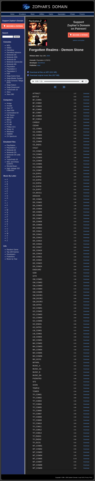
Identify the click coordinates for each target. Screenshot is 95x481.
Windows (10, 132)
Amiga (9, 103)
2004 (48, 56)
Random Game (12, 249)
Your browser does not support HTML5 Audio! (59, 80)
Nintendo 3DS (12, 57)
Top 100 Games (13, 252)
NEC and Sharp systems (13, 163)
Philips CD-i (11, 127)
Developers (11, 254)
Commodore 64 (12, 113)
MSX (8, 157)
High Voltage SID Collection (13, 169)
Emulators (22, 14)
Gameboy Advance (14, 52)
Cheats (72, 14)
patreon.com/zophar (78, 40)
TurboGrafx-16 (12, 90)
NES (8, 45)
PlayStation (11, 145)
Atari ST (10, 108)
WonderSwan (12, 166)
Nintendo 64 (11, 59)
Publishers (11, 257)
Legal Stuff (81, 477)
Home (12, 14)
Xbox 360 (10, 94)
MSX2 (9, 120)
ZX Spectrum (12, 136)
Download (86, 93)
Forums (82, 14)
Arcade (9, 106)
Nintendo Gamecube (14, 62)
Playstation (11, 66)
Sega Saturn (11, 85)
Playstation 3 (12, 71)
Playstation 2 (12, 69)
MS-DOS (10, 117)
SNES (9, 48)
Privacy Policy (88, 477)
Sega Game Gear (13, 76)
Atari (38, 65)
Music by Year (12, 259)
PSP (8, 74)
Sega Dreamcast (13, 87)
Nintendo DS (11, 55)
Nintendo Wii (11, 64)
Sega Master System (15, 78)
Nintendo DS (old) (13, 155)
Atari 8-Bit (10, 110)
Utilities (41, 14)
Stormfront (41, 63)
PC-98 (9, 124)
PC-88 (9, 122)
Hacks (51, 14)
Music (33, 14)
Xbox (9, 92)
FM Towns (10, 115)
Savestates (61, 14)
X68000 (10, 134)
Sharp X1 (10, 129)
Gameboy (10, 50)
